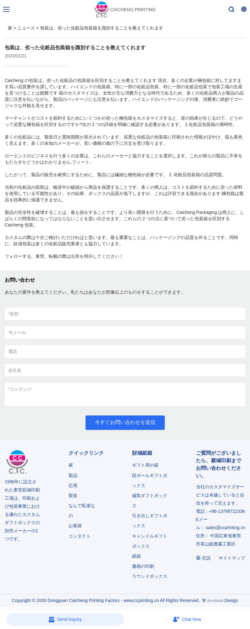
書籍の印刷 (143, 566)
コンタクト (80, 536)
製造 (73, 495)
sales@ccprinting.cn (225, 527)
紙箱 (136, 556)
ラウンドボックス (149, 576)
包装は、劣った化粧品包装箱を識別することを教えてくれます (101, 27)
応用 (73, 485)
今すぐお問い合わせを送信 (125, 422)
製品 (74, 475)
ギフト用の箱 (145, 465)
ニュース (26, 27)
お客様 (75, 525)
